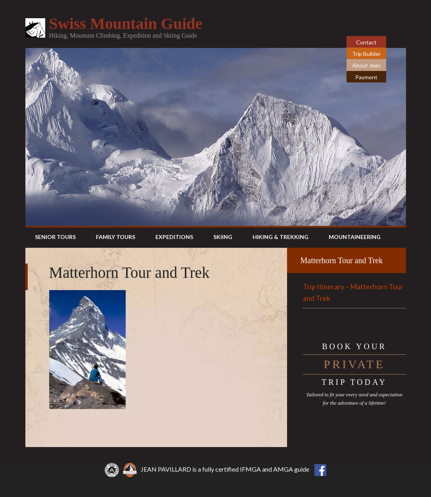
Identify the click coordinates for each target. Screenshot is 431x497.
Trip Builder (366, 53)
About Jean (366, 65)
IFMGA (250, 469)
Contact (366, 42)
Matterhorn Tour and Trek (342, 260)
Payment (366, 77)
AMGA (283, 469)
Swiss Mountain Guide (126, 23)
